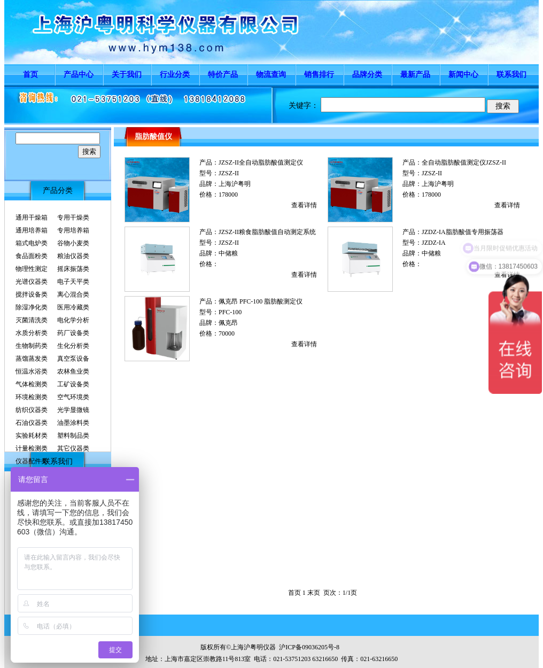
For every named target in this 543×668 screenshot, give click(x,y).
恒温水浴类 (31, 371)
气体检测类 (31, 384)
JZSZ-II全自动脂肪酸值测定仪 (261, 162)
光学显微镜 (73, 410)
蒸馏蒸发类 (31, 358)
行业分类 (175, 75)
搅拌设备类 (31, 294)
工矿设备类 (73, 384)
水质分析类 (31, 333)
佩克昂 (228, 323)
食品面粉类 (31, 256)
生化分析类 (73, 345)
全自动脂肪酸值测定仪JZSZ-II (464, 162)
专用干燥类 (73, 217)
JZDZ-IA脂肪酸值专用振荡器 (462, 232)
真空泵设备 (73, 358)
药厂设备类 (73, 333)
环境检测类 (31, 397)
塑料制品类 (73, 435)
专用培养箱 (73, 230)
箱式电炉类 (31, 243)
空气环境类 (73, 397)
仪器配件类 (31, 461)
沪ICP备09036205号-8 (309, 647)
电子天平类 (73, 281)
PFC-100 (230, 312)
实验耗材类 (31, 435)
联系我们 (511, 75)
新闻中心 (463, 75)
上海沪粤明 (235, 184)
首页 (30, 75)
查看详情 (304, 205)
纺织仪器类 (31, 410)
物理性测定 (31, 269)
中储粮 (228, 253)
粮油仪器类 (73, 256)
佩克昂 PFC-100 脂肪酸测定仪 (260, 301)
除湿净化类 (31, 307)
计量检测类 (31, 448)
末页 (313, 592)
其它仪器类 (73, 448)
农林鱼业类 (73, 371)
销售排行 (319, 75)
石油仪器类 (31, 422)
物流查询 (271, 75)
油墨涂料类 (73, 422)
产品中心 (79, 75)
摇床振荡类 (73, 269)
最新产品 (415, 75)
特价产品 (223, 75)
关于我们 (127, 75)
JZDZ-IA (434, 242)
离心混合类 (73, 294)
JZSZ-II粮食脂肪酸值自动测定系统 (267, 232)
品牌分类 (367, 75)
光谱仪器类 (31, 281)
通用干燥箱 (31, 217)
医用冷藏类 (73, 307)
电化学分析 (73, 320)
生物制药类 (31, 345)
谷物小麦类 (73, 243)
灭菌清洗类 (31, 320)
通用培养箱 (31, 230)
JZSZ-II (229, 173)
